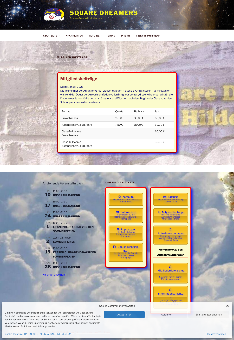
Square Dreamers (104, 12)
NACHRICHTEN (74, 35)
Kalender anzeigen (54, 274)
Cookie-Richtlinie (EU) (148, 35)
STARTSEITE (51, 35)
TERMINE (96, 35)
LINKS (111, 35)
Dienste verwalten (216, 334)
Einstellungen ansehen (209, 314)
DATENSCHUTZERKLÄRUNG (39, 334)
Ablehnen (166, 314)
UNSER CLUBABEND (66, 195)
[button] (227, 306)
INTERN (125, 35)
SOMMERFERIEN (64, 241)
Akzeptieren (124, 314)
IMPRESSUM (64, 334)
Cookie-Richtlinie (14, 334)
